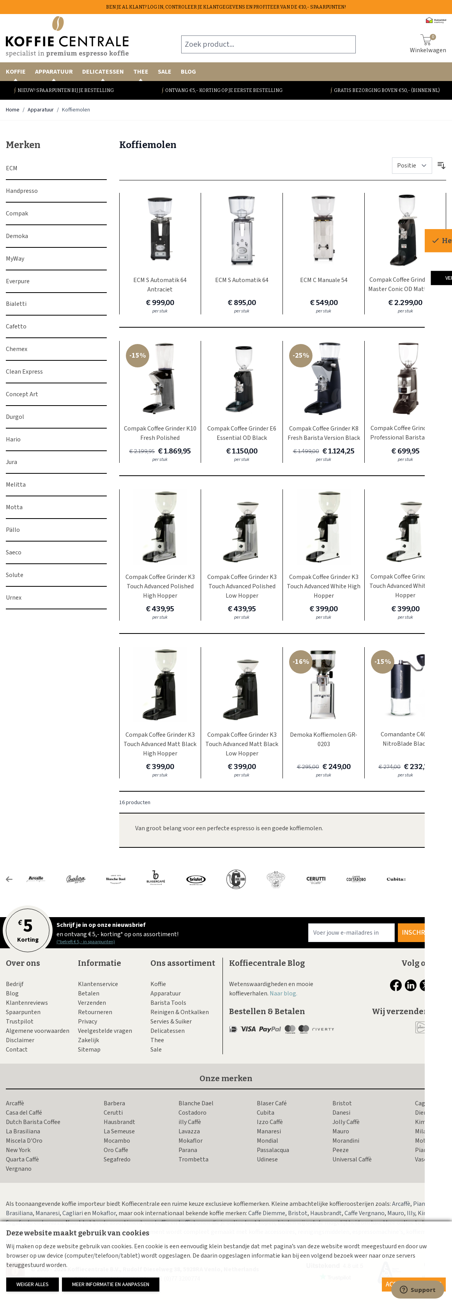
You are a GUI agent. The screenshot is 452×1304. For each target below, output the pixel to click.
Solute (14, 575)
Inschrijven (422, 932)
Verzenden (92, 1003)
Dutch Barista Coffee (33, 1122)
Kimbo (424, 1122)
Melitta (16, 484)
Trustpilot (20, 1021)
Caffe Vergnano (364, 1213)
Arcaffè (15, 1103)
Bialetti (16, 304)
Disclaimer (20, 1040)
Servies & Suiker (171, 1021)
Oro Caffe (116, 1150)
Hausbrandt (119, 1122)
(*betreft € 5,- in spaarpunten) (85, 942)
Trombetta (193, 1159)
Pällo (13, 530)
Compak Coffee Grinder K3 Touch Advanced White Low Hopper (405, 586)
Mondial (267, 1140)
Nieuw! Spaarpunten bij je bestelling (66, 90)
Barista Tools (168, 1003)
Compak (17, 213)
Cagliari (425, 1103)
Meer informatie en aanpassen (110, 1284)
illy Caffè (189, 1122)
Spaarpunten (23, 1012)
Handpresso (22, 191)
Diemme (426, 1112)
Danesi (341, 1112)
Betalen (88, 993)
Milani (423, 1131)
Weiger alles (32, 1284)
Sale (164, 71)
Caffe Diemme (266, 1213)
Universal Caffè (352, 1159)
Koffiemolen (76, 110)
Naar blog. (283, 993)
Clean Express (24, 371)
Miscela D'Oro (24, 1140)
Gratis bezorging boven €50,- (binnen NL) (387, 90)
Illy (411, 1213)
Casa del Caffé (24, 1112)
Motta (14, 507)
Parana (187, 1150)
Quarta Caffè (22, 1159)
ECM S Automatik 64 (241, 280)
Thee (140, 74)
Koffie (16, 74)
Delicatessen (103, 74)
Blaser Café (272, 1103)
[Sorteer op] (412, 165)
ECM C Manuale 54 (324, 280)
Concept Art (22, 394)
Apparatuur (54, 74)
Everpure (18, 281)
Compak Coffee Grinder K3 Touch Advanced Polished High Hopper (160, 586)
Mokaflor (190, 1140)
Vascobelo (428, 1159)
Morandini (345, 1140)
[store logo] (67, 37)
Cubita (265, 1112)
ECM (12, 168)
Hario (13, 439)
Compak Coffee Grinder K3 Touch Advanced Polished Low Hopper (242, 586)
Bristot (342, 1103)
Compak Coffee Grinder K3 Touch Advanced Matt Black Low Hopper (241, 744)
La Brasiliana (23, 1131)
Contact (17, 1049)
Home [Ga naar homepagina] (12, 110)
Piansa (424, 1150)
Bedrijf (14, 984)
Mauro (340, 1131)
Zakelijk (88, 1040)
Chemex (16, 349)
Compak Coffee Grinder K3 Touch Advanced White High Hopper (323, 586)
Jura (11, 462)
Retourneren (95, 1012)
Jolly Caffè (346, 1122)
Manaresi (269, 1131)
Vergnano (19, 1169)
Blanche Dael (196, 1103)
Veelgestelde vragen (105, 1031)
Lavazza (189, 1131)
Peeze (340, 1150)
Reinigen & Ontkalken (179, 1012)
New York (18, 1150)
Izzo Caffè (270, 1122)
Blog (188, 71)
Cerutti (113, 1112)
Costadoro (192, 1112)
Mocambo (117, 1140)
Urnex (13, 597)
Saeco (13, 552)
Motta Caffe (430, 1140)
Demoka (17, 236)
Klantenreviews (27, 1003)
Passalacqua (273, 1150)
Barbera (114, 1103)
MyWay (15, 258)
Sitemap (89, 1049)
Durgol (15, 417)
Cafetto (16, 326)
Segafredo (117, 1159)
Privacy (87, 1021)
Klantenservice (98, 984)
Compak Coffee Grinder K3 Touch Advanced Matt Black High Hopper (160, 744)
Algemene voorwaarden (37, 1031)
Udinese (267, 1159)
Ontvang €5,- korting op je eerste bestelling (223, 90)
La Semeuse (119, 1131)
